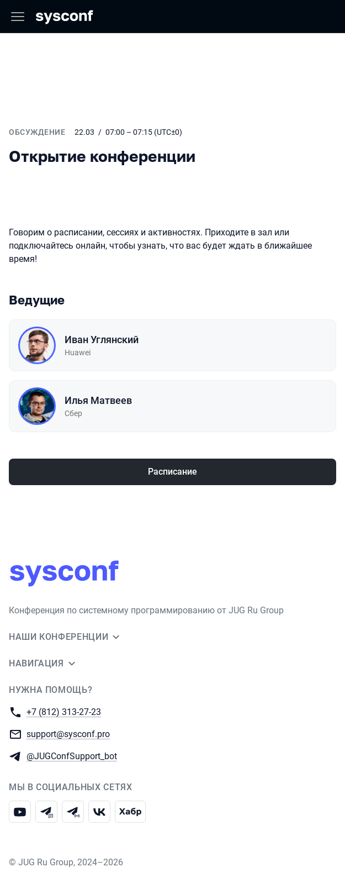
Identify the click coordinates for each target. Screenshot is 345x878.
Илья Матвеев (98, 400)
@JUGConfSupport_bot (71, 755)
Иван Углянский (102, 339)
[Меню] (18, 17)
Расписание (172, 471)
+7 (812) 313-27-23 (63, 711)
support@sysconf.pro (68, 733)
